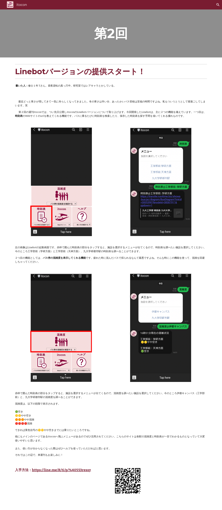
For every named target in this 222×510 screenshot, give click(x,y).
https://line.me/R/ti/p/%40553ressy (61, 470)
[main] (111, 33)
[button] (218, 5)
